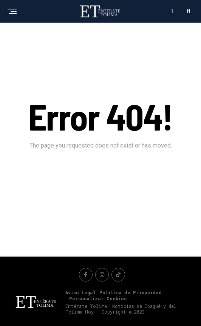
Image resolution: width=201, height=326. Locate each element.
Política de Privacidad (130, 292)
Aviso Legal (80, 292)
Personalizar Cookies (98, 298)
